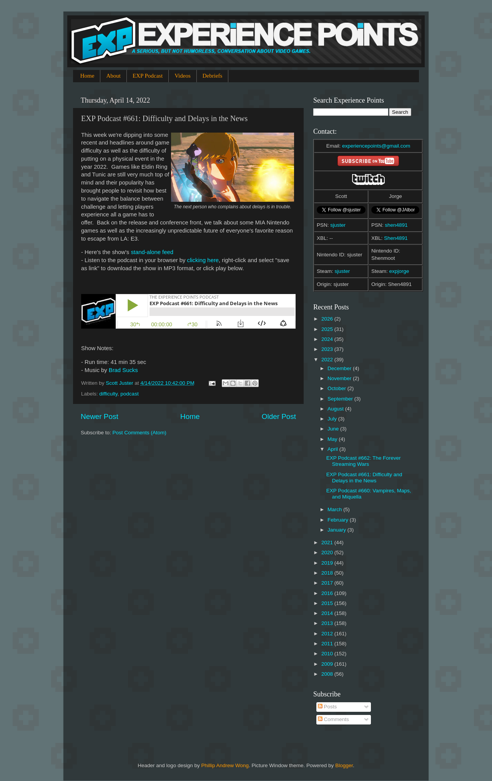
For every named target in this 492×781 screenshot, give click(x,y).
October (337, 388)
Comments (333, 719)
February (338, 520)
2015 (327, 603)
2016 (327, 593)
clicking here (203, 260)
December (340, 368)
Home (87, 76)
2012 (327, 633)
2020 (327, 552)
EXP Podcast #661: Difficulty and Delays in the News (364, 478)
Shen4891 (396, 238)
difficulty (108, 394)
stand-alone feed (152, 252)
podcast (129, 394)
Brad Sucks (123, 370)
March (335, 509)
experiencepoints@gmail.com (376, 146)
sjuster (338, 225)
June (333, 429)
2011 (327, 643)
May (333, 439)
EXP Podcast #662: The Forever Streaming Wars (363, 461)
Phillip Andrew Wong (225, 765)
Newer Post (99, 416)
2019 (327, 563)
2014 (327, 613)
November (340, 378)
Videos (183, 76)
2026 (327, 319)
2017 (327, 583)
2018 (327, 573)
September (340, 399)
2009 (327, 664)
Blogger (344, 765)
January (337, 530)
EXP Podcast (148, 76)
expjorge (399, 271)
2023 (327, 349)
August (336, 409)
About (113, 76)
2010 (327, 653)
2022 (327, 359)
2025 (327, 329)
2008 (327, 674)
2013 (327, 623)
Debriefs (213, 76)
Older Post (279, 416)
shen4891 (396, 225)
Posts (327, 707)
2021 (327, 542)
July (332, 419)
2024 (327, 339)
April (333, 449)
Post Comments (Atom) (139, 432)
